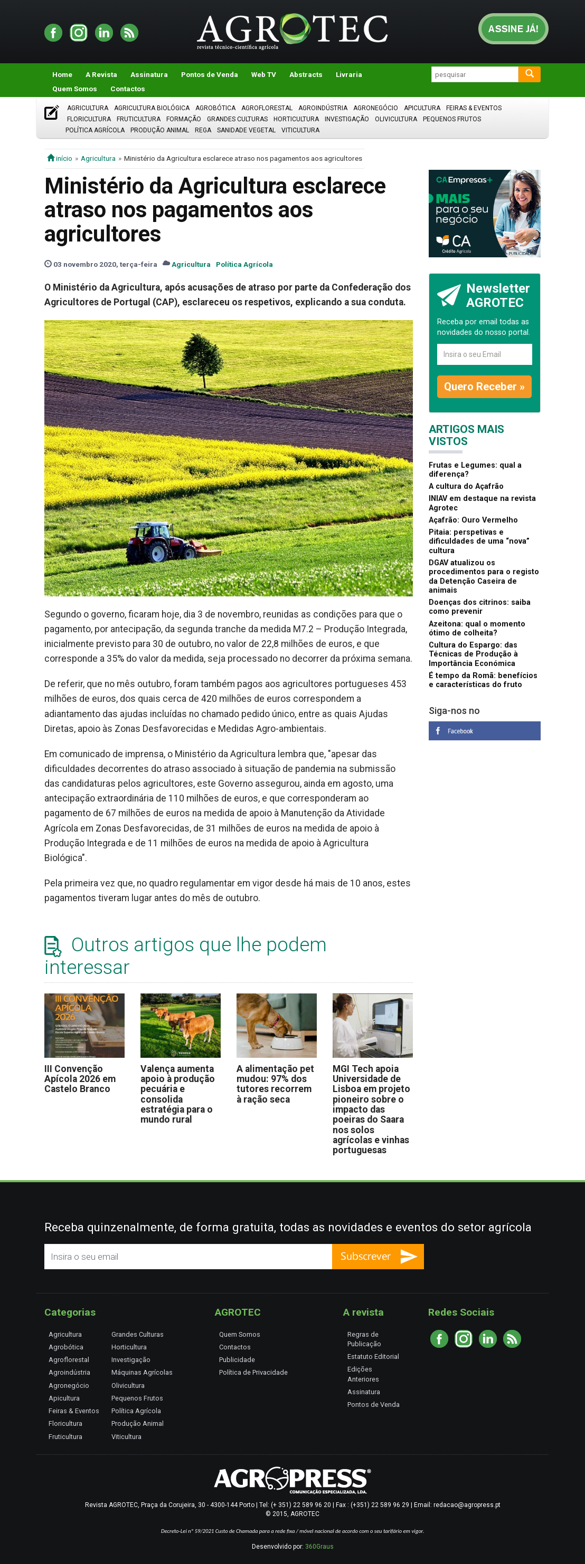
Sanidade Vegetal (246, 130)
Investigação (347, 119)
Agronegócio (375, 108)
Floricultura (89, 119)
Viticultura (300, 130)
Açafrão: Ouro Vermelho (473, 520)
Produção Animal (159, 130)
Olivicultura (396, 119)
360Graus (319, 1546)
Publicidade (237, 1360)
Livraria (349, 74)
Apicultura (422, 108)
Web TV (263, 74)
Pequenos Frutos (452, 119)
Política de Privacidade (253, 1372)
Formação (183, 119)
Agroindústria (322, 108)
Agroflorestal (266, 108)
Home (62, 74)
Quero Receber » (484, 386)
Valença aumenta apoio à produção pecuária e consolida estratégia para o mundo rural (177, 1094)
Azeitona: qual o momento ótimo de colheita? (477, 629)
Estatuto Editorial (373, 1356)
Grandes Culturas (237, 119)
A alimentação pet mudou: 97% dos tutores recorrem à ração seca (275, 1084)
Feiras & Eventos (474, 108)
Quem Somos (74, 88)
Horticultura (296, 119)
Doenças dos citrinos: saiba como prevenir (480, 607)
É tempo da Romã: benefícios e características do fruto (483, 680)
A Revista (101, 74)
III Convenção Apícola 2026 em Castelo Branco (80, 1079)
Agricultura (87, 108)
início (59, 158)
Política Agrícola (95, 130)
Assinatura (149, 74)
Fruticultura (139, 119)
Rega (203, 130)
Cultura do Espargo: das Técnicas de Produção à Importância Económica (473, 654)
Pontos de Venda (209, 74)
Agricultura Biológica (152, 108)
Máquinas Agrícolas (142, 1372)
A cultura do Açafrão (466, 486)
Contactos (127, 88)
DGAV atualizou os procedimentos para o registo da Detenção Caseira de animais (484, 576)
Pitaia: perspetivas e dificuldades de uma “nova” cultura (479, 541)
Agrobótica (215, 108)
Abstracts (306, 74)
